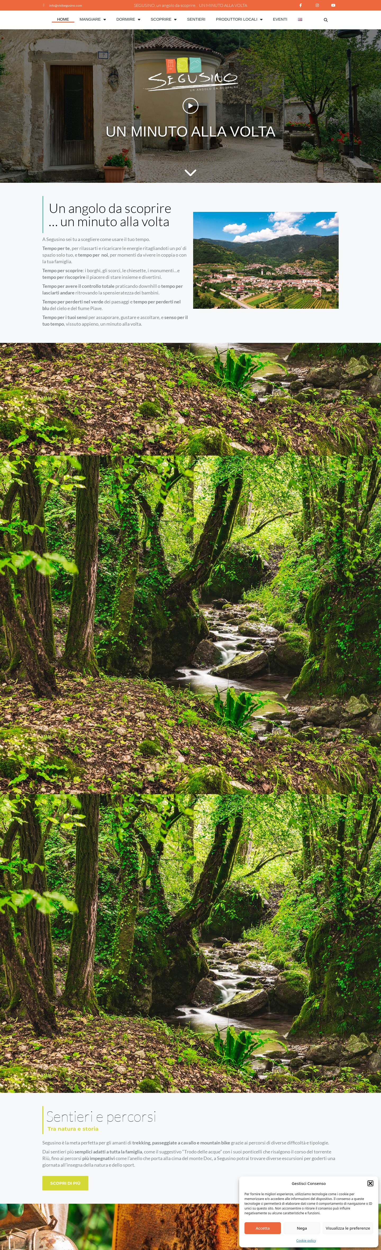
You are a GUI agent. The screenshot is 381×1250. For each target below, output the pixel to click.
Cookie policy (306, 1240)
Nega (302, 1228)
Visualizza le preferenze (348, 1228)
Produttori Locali (239, 19)
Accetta (263, 1228)
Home (63, 19)
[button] (370, 1183)
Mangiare (93, 19)
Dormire (128, 19)
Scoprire (163, 19)
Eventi (280, 19)
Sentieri (196, 19)
